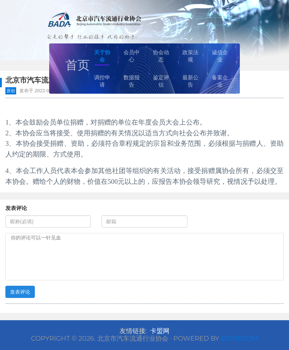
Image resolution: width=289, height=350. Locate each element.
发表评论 (20, 292)
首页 (77, 65)
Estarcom (239, 338)
